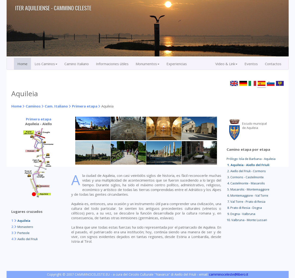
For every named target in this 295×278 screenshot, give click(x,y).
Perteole (23, 233)
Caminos (33, 106)
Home (22, 63)
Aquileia (23, 220)
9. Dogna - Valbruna (241, 214)
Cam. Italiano (56, 106)
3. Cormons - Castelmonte (245, 177)
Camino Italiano (76, 63)
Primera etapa (84, 106)
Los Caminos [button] (46, 63)
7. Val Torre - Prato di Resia (246, 201)
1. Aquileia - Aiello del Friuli (248, 165)
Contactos (273, 63)
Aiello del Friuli (27, 239)
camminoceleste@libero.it (228, 274)
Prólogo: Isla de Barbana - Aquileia (251, 159)
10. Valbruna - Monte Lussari (247, 220)
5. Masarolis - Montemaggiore (248, 189)
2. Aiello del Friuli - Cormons (246, 171)
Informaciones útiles (112, 63)
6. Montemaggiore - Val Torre (247, 195)
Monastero (25, 227)
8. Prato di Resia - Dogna (244, 208)
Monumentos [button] (147, 63)
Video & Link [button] (226, 63)
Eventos (251, 63)
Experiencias (176, 63)
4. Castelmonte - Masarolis (246, 183)
